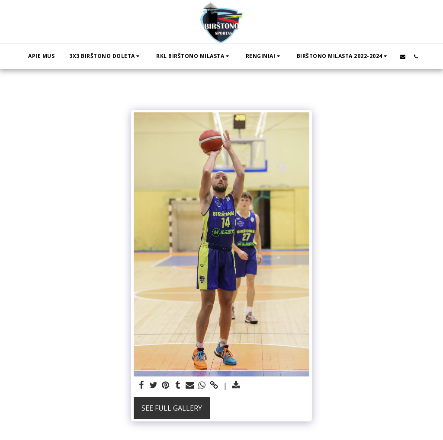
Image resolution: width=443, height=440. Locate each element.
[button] (105, 56)
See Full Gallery (171, 408)
